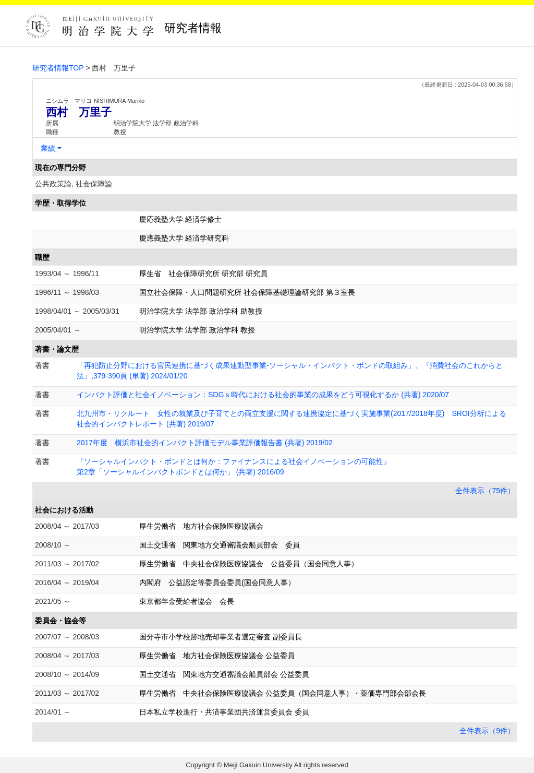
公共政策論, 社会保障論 (73, 184)
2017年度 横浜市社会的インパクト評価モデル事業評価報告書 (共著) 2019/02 (205, 442)
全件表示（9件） (487, 731)
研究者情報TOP (58, 68)
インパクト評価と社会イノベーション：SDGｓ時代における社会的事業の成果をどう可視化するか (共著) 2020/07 (263, 394)
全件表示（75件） (485, 490)
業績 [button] (48, 148)
